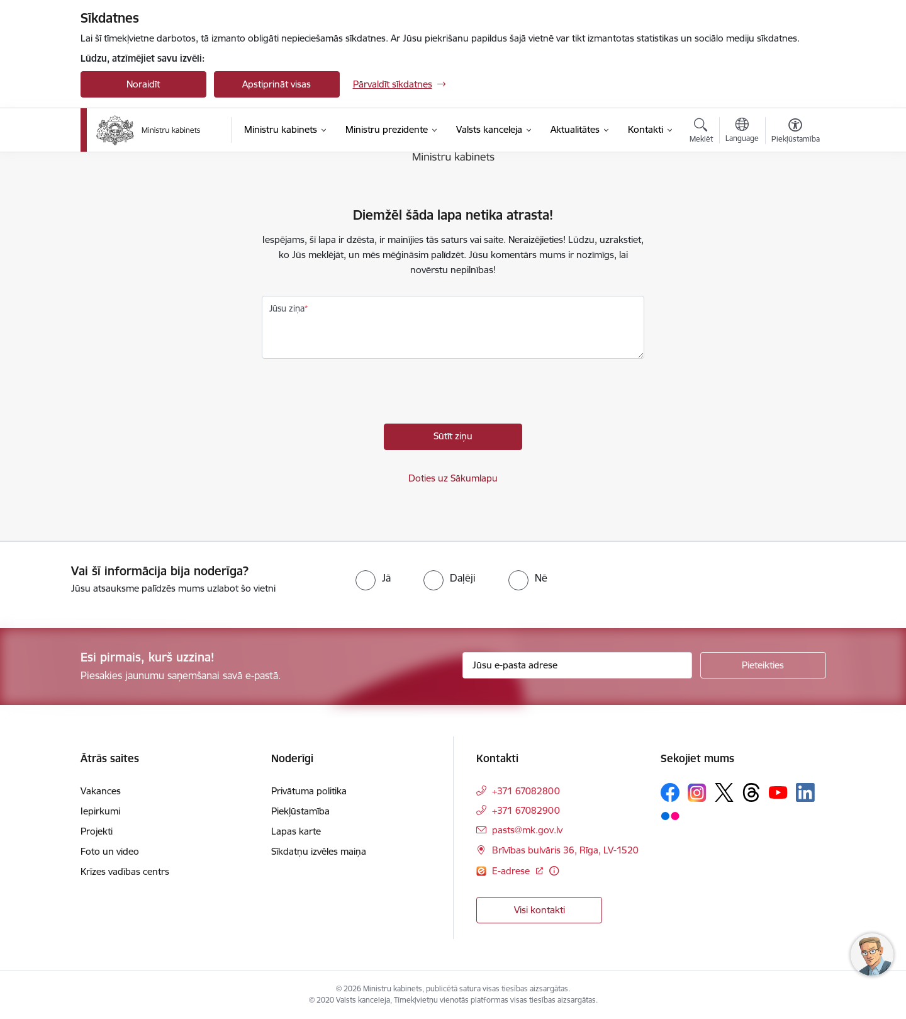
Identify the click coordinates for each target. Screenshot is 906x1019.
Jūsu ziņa (287, 308)
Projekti (97, 831)
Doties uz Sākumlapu (453, 478)
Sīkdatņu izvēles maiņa (318, 851)
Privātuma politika (309, 791)
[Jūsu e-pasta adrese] (577, 665)
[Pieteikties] (763, 665)
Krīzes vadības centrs (125, 871)
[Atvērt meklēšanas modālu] (701, 132)
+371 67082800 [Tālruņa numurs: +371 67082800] (526, 791)
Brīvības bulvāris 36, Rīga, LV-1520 (565, 850)
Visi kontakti (539, 910)
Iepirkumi (100, 811)
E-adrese (512, 871)
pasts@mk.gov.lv (527, 830)
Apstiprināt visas (276, 84)
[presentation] (357, 399)
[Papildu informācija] (554, 870)
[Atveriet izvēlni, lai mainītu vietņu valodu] (742, 131)
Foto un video (110, 851)
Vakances (101, 791)
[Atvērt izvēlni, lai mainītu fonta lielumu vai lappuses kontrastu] (795, 132)
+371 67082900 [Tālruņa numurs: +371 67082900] (526, 810)
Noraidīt (143, 84)
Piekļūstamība (300, 811)
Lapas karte (296, 831)
